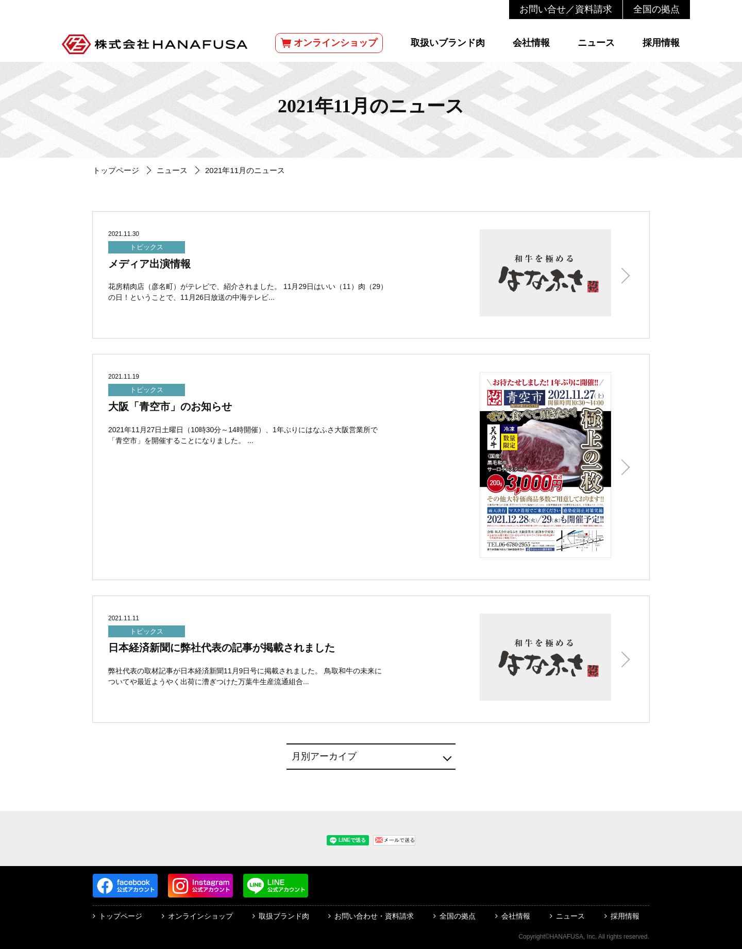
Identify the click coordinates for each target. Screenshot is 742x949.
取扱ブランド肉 (284, 916)
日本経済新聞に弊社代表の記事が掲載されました (221, 647)
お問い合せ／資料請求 (565, 9)
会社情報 (531, 43)
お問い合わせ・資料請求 (374, 916)
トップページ (116, 170)
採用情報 (661, 43)
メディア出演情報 (149, 263)
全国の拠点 (656, 9)
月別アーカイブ (324, 756)
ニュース (596, 43)
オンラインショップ (329, 43)
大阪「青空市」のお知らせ (170, 406)
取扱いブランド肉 (448, 43)
